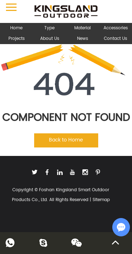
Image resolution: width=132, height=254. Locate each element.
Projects (16, 38)
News (82, 38)
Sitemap (101, 199)
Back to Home (66, 140)
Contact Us (115, 38)
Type (49, 28)
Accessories (115, 28)
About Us (49, 38)
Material (82, 28)
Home (16, 28)
